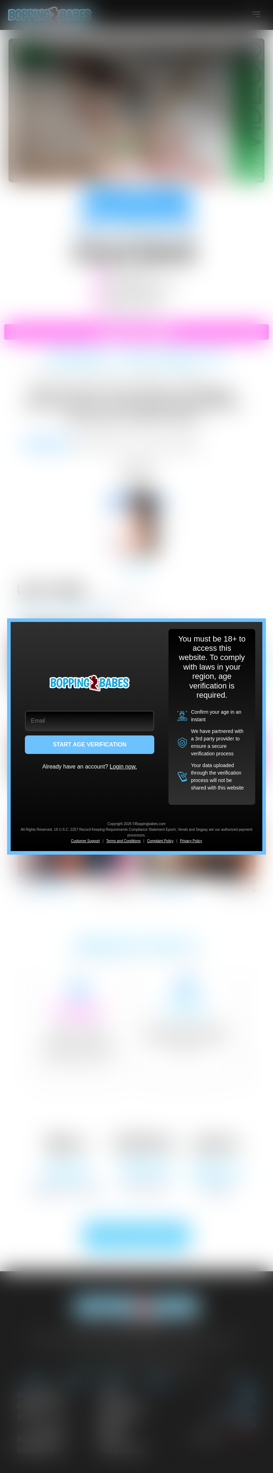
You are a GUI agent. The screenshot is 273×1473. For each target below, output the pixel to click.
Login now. (123, 767)
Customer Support (85, 841)
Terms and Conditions (123, 841)
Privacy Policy (191, 841)
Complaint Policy (160, 841)
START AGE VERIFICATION (90, 744)
